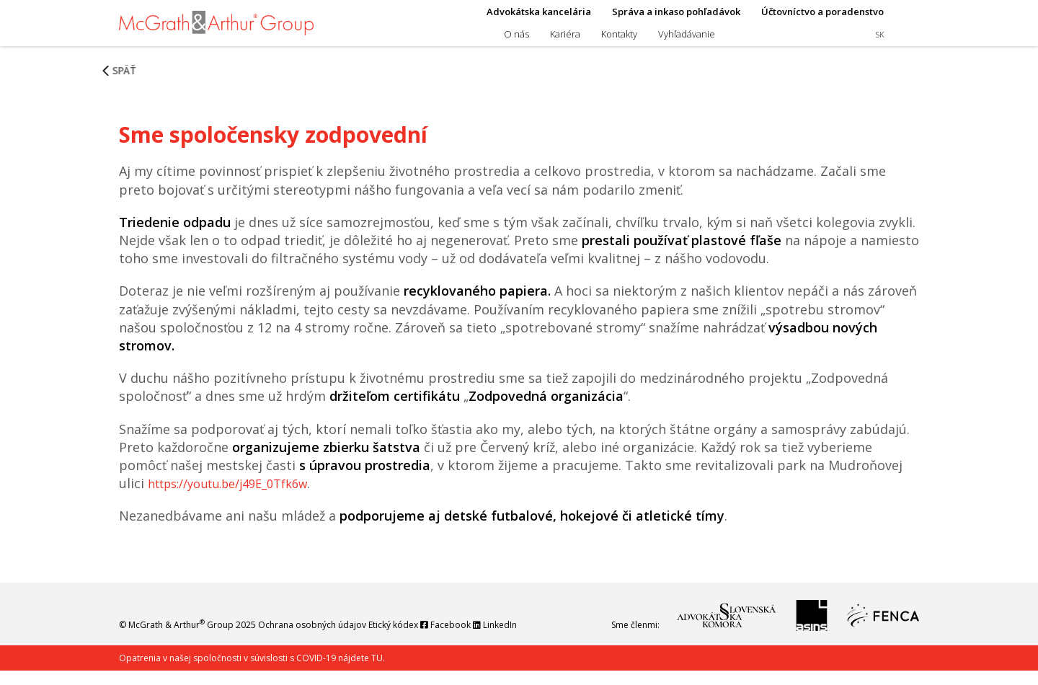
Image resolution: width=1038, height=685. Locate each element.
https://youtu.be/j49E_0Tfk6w (240, 497)
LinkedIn (518, 639)
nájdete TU (359, 672)
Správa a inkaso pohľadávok (676, 18)
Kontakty (619, 41)
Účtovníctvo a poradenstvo (822, 18)
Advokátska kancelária (539, 18)
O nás (516, 41)
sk (880, 41)
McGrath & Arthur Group (181, 639)
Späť (135, 99)
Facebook (463, 639)
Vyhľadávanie (686, 41)
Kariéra (565, 41)
